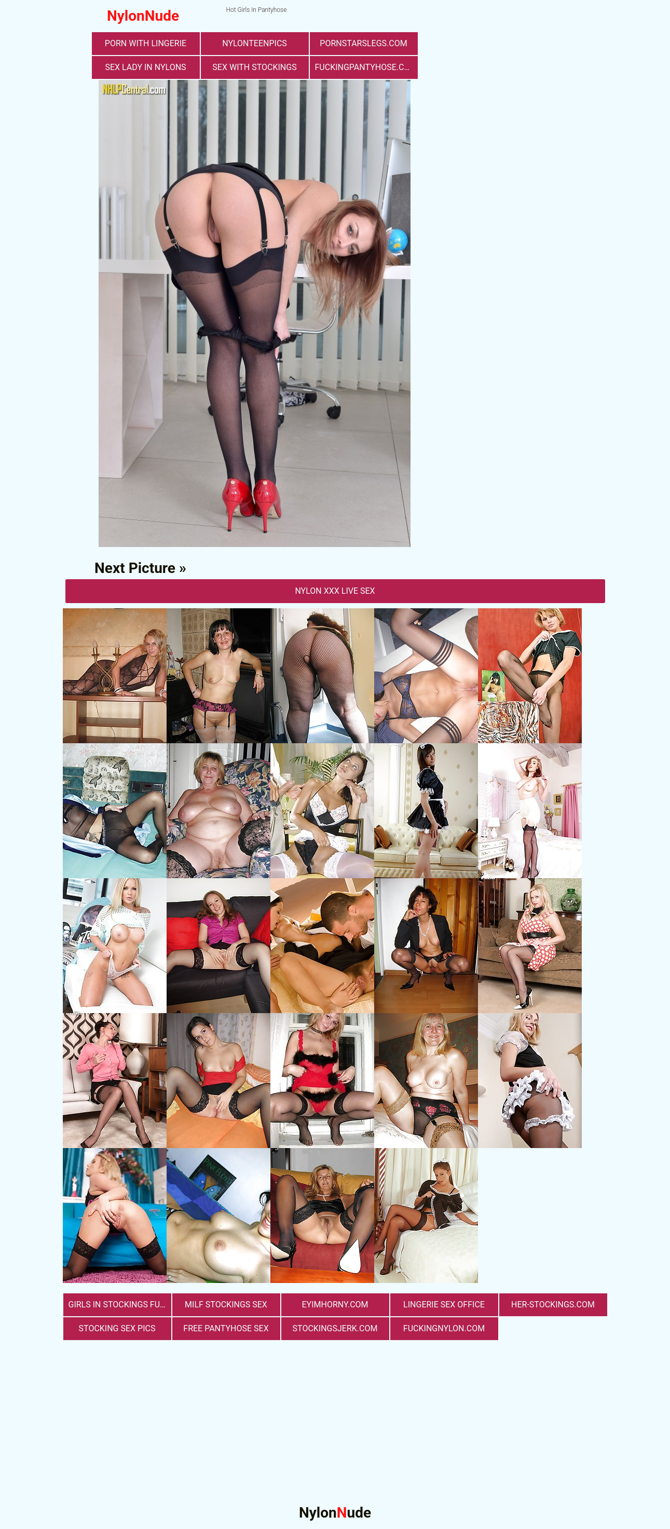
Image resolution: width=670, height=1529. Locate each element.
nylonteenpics (254, 43)
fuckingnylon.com (444, 1328)
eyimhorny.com (335, 1304)
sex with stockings (254, 67)
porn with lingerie (145, 43)
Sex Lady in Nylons (145, 67)
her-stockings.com (553, 1304)
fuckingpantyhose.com (366, 67)
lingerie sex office (444, 1304)
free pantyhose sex (225, 1328)
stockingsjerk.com (335, 1328)
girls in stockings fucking (120, 1304)
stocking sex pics (117, 1328)
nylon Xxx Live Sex (335, 591)
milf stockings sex (226, 1304)
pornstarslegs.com (363, 43)
